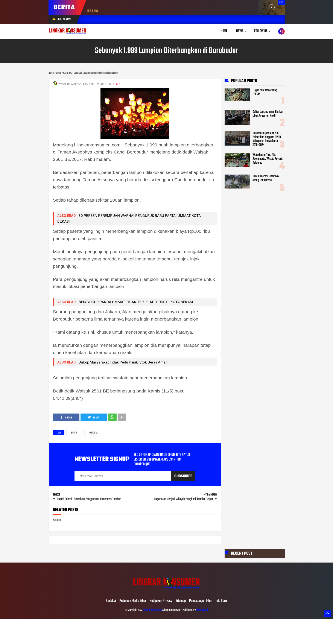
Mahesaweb (202, 610)
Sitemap (181, 601)
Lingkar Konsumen (152, 610)
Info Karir (221, 601)
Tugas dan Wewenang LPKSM (264, 92)
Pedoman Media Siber (132, 601)
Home (224, 31)
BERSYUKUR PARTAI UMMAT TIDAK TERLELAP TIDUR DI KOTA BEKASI (136, 302)
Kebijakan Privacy (161, 601)
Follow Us (261, 31)
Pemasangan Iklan (200, 601)
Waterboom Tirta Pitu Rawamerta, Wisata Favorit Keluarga (267, 159)
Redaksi (111, 601)
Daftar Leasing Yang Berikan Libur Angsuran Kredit (267, 114)
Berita (74, 433)
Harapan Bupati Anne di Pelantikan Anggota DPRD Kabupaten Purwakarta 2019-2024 (266, 139)
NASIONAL (93, 433)
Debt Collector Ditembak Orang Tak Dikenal (265, 178)
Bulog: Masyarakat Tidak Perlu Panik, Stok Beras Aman (123, 362)
